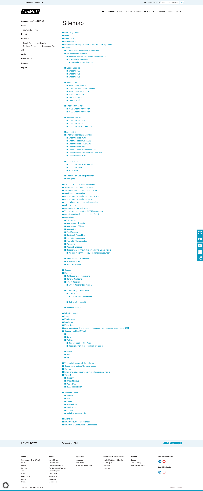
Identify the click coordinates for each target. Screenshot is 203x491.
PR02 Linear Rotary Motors (80, 112)
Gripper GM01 (74, 77)
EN (149, 2)
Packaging (71, 244)
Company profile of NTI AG (75, 331)
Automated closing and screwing (77, 208)
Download (161, 11)
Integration (68, 316)
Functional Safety (76, 97)
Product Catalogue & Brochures (114, 460)
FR (155, 2)
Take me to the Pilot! (70, 443)
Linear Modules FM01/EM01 (80, 144)
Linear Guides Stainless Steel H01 (82, 150)
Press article (69, 38)
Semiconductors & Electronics (79, 258)
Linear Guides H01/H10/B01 (80, 141)
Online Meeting (73, 381)
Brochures (68, 322)
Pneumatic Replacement (84, 465)
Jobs (68, 354)
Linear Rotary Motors (75, 106)
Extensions (68, 419)
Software (106, 465)
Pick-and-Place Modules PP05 (83, 62)
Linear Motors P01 (76, 167)
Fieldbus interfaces (76, 94)
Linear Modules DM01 (77, 156)
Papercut (179, 487)
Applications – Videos (75, 226)
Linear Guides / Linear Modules (79, 135)
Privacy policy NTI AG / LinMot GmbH (79, 184)
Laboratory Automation (76, 238)
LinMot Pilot (53, 474)
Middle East (71, 407)
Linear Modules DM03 (77, 138)
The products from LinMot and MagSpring (81, 202)
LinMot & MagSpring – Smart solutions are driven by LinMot (88, 44)
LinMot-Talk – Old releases (81, 296)
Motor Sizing (69, 325)
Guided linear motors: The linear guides (80, 366)
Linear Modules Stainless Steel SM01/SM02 (86, 153)
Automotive (71, 229)
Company (111, 11)
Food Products (72, 232)
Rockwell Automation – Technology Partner (86, 346)
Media (69, 357)
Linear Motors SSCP (77, 120)
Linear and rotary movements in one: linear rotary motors (87, 372)
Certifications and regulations (78, 276)
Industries (79, 460)
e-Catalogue (149, 11)
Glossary (70, 378)
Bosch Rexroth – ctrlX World (80, 343)
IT (158, 2)
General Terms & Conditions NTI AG (79, 199)
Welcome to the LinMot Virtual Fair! (78, 187)
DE (145, 2)
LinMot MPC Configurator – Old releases (80, 425)
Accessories (71, 132)
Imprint (69, 334)
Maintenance (69, 319)
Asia (68, 398)
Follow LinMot (70, 41)
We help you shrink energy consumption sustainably (89, 253)
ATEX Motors (74, 170)
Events (69, 351)
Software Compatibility (78, 302)
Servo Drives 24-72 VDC (78, 85)
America (70, 395)
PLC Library (71, 384)
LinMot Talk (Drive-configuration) (80, 290)
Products (138, 11)
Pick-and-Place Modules (78, 59)
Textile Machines (73, 261)
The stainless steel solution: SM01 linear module (83, 211)
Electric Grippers (73, 68)
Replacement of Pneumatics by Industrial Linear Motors (89, 250)
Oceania (70, 410)
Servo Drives (72, 82)
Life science (71, 220)
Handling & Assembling (76, 235)
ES (152, 2)
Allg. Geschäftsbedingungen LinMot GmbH (81, 214)
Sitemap (67, 369)
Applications (69, 217)
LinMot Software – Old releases (77, 422)
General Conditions (74, 279)
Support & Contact (71, 392)
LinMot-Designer (73, 282)
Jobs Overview (70, 205)
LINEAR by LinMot (71, 32)
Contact (179, 11)
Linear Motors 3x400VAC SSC (81, 126)
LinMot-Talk (73, 293)
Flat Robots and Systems (77, 53)
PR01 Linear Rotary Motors (80, 109)
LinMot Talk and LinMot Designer (82, 88)
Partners (70, 340)
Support (170, 11)
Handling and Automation (74, 193)
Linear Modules (54, 463)
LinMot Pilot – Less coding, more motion (83, 50)
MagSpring (71, 179)
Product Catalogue (74, 308)
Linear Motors (72, 161)
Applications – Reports (76, 223)
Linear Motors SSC (76, 123)
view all (171, 443)
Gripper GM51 (74, 74)
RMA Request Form (74, 387)
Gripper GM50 (74, 71)
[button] (5, 485)
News (119, 11)
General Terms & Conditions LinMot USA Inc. (82, 196)
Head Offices (72, 404)
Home (66, 35)
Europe (69, 401)
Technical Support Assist (76, 413)
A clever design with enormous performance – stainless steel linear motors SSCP (97, 328)
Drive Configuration (72, 313)
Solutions (128, 11)
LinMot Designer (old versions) (81, 285)
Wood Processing (74, 264)
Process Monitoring (76, 100)
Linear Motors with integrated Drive (81, 176)
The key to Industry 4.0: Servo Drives (79, 363)
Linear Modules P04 (77, 147)
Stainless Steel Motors (76, 117)
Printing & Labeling (74, 247)
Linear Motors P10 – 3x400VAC (81, 164)
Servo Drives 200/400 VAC (79, 91)
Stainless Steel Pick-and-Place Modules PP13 (87, 56)
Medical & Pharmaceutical (77, 241)
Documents (107, 468)
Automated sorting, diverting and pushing (80, 190)
